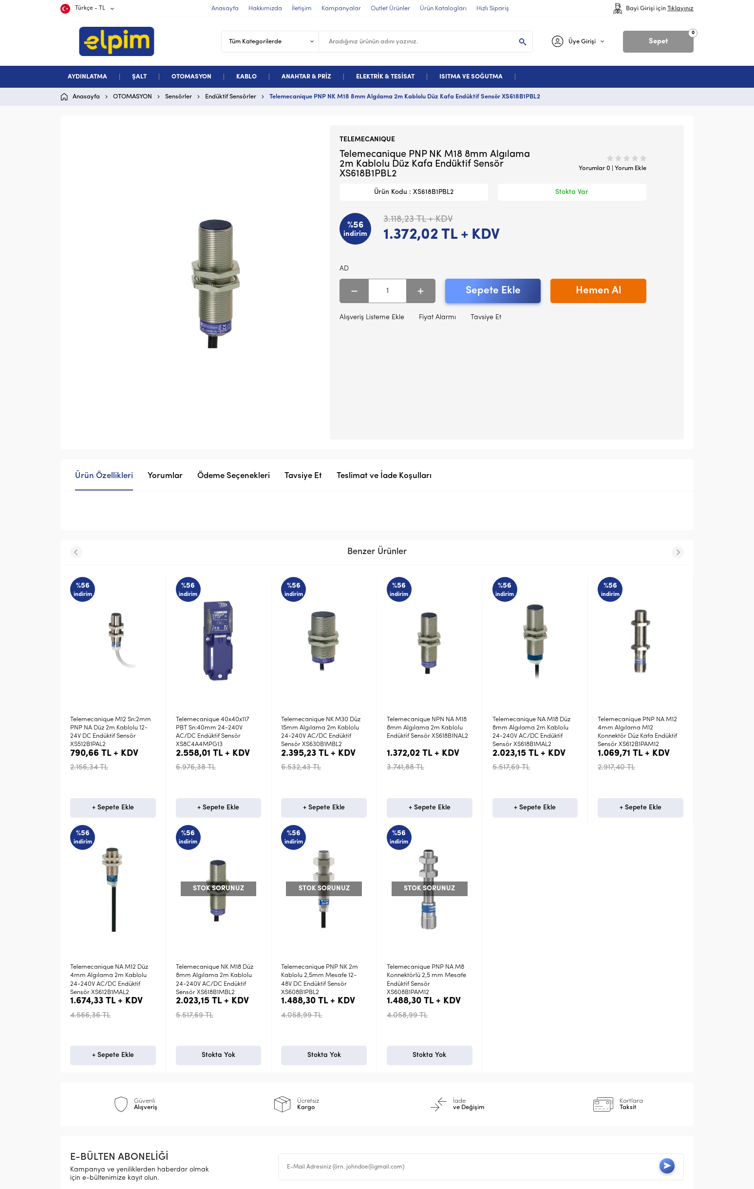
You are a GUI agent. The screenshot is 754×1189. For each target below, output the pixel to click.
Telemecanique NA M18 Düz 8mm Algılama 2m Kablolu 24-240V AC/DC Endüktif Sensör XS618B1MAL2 (426, 732)
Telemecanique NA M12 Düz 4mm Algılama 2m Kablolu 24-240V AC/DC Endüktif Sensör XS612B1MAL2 (637, 732)
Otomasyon (93, 1035)
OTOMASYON (191, 77)
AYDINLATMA (87, 77)
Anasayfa (402, 1004)
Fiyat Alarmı (437, 317)
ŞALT (139, 77)
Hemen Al (598, 291)
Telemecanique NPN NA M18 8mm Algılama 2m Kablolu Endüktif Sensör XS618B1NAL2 (321, 728)
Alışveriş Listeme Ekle (371, 317)
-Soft (327, 1177)
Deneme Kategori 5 (105, 1067)
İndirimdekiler (408, 1035)
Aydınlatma (93, 1004)
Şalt (81, 1020)
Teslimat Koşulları (258, 1004)
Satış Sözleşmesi (256, 1035)
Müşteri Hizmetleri (415, 1051)
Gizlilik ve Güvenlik (259, 1067)
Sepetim (400, 1067)
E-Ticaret (348, 1177)
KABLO (246, 77)
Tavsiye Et (486, 317)
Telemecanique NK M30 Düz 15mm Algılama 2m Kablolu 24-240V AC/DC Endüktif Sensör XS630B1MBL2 (215, 732)
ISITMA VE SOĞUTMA (471, 77)
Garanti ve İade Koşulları (270, 1051)
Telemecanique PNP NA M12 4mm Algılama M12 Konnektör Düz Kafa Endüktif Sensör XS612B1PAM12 (532, 732)
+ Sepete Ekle (113, 809)
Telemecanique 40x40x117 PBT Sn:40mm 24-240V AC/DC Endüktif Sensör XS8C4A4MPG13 (107, 732)
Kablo (84, 1051)
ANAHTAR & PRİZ (306, 77)
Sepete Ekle (493, 291)
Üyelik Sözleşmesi (257, 1020)
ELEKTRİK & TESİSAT (385, 77)
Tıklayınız (680, 8)
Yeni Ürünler (406, 1020)
